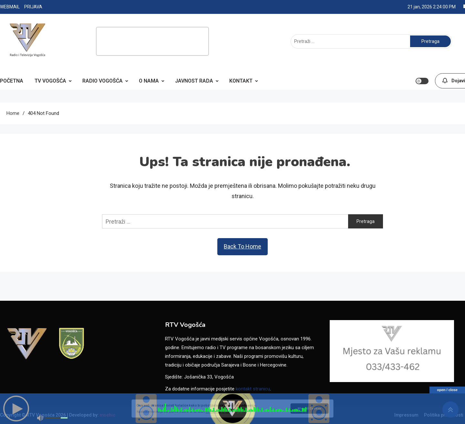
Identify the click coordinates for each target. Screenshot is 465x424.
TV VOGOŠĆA (50, 81)
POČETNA (11, 81)
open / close (447, 390)
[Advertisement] (152, 41)
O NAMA (149, 81)
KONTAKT (241, 81)
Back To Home (242, 246)
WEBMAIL (10, 6)
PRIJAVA (33, 6)
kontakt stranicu (253, 389)
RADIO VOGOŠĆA (102, 81)
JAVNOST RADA (194, 81)
